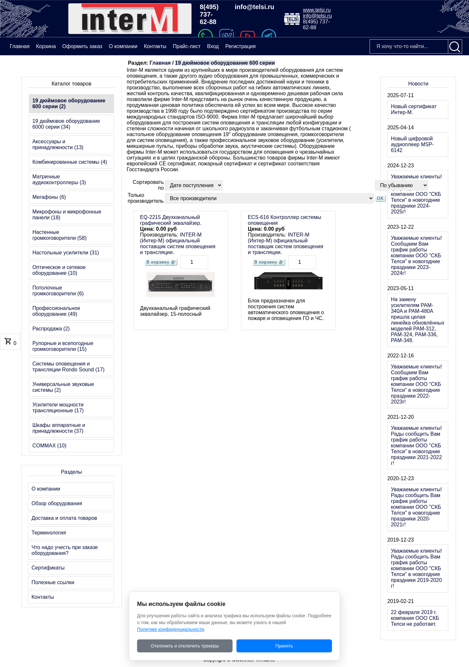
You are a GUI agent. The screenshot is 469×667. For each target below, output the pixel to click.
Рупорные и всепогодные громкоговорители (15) (63, 346)
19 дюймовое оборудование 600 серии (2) (68, 103)
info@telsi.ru (254, 6)
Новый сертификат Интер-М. (414, 109)
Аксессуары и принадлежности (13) (57, 144)
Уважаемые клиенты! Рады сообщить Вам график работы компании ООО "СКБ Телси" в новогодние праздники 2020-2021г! (416, 507)
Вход (213, 46)
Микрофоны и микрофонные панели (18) (66, 214)
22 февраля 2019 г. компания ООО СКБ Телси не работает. (415, 618)
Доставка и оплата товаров (64, 518)
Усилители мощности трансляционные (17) (58, 407)
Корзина (46, 46)
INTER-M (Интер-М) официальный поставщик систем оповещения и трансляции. (177, 243)
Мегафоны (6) (49, 197)
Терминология (49, 532)
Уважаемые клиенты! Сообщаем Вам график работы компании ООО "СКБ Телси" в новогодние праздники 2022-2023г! (416, 384)
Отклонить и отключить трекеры (185, 645)
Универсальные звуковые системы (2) (63, 387)
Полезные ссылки (53, 582)
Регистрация (240, 46)
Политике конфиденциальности (170, 629)
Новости (418, 83)
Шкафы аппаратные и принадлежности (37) (58, 428)
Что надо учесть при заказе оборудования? (65, 550)
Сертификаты (48, 568)
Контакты (155, 46)
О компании (123, 46)
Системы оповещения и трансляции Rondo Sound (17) (68, 366)
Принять (284, 645)
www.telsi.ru (317, 10)
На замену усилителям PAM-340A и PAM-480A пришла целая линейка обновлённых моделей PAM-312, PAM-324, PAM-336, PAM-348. (417, 320)
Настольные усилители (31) (65, 252)
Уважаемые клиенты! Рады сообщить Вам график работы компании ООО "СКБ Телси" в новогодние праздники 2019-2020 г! (416, 568)
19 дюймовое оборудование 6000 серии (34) (66, 124)
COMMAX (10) (49, 445)
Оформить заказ (82, 46)
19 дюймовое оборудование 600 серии (225, 63)
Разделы (71, 472)
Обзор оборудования (57, 503)
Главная (160, 63)
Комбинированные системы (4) (69, 162)
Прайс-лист (186, 46)
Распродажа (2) (51, 328)
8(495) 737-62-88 (209, 14)
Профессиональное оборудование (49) (56, 311)
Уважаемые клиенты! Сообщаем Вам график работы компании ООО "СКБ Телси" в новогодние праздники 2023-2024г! (416, 255)
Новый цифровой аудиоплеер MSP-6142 (412, 144)
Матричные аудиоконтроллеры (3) (59, 179)
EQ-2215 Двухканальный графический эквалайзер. (170, 220)
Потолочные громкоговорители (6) (58, 290)
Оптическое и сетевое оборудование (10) (59, 270)
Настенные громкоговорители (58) (59, 235)
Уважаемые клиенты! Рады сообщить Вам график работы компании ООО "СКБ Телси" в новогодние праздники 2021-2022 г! (416, 445)
